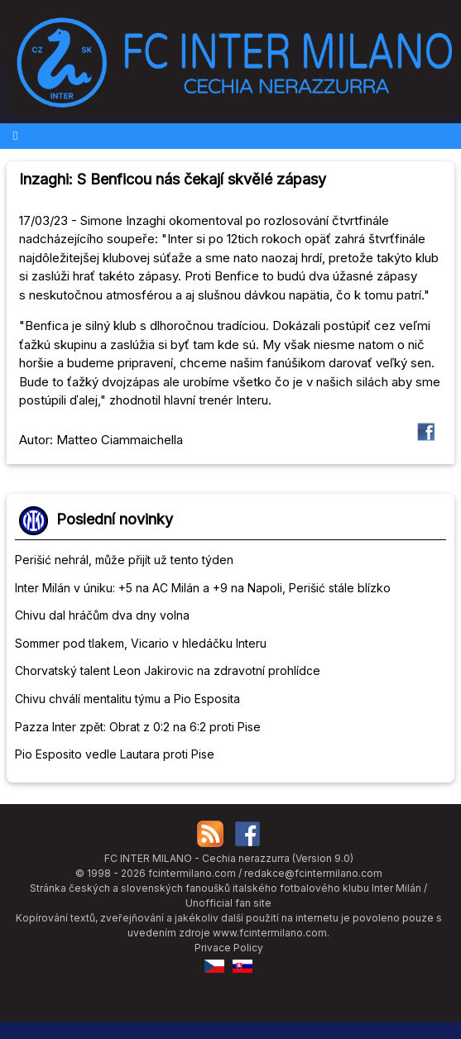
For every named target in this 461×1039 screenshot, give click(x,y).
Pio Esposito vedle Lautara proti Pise (114, 754)
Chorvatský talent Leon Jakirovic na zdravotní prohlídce (167, 670)
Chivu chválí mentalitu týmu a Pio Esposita (127, 699)
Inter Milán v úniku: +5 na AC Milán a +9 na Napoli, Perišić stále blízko (203, 588)
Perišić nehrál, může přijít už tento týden (124, 560)
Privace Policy (228, 947)
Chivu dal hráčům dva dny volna (102, 615)
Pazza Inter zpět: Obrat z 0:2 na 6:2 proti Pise (138, 727)
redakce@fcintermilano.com (313, 873)
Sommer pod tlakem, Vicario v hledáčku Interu (141, 643)
